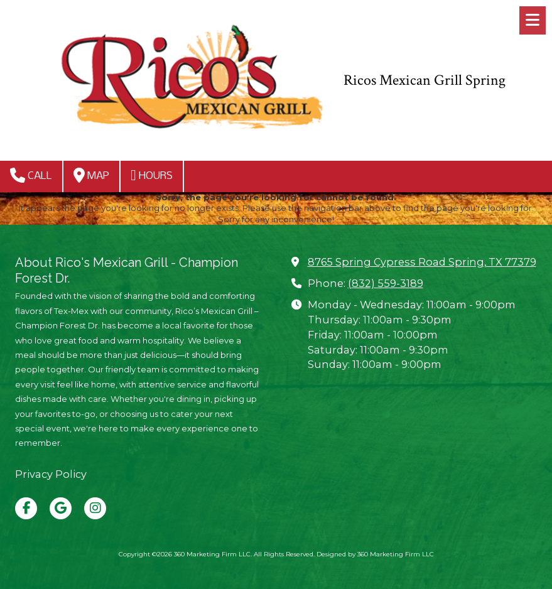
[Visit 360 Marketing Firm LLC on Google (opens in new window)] (61, 508)
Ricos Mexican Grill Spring (425, 80)
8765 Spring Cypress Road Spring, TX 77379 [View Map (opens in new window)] (422, 262)
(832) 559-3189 (385, 283)
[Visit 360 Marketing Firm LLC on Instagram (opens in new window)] (95, 508)
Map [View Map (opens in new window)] (91, 175)
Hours (152, 175)
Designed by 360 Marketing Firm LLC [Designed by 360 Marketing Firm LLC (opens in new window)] (375, 554)
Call (31, 175)
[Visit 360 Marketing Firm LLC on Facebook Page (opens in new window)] (26, 508)
